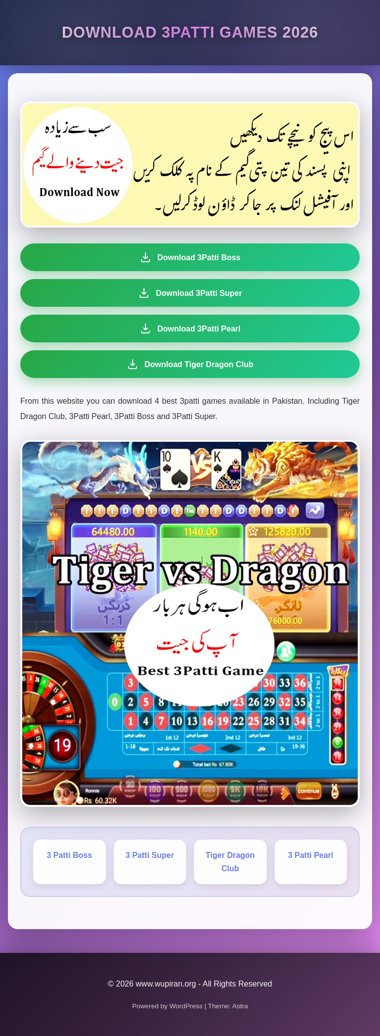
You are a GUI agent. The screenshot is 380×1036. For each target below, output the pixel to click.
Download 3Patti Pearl (189, 328)
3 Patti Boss (69, 855)
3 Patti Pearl (310, 855)
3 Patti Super (150, 855)
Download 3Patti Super (190, 293)
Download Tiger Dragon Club (187, 364)
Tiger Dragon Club (230, 862)
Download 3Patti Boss (190, 257)
